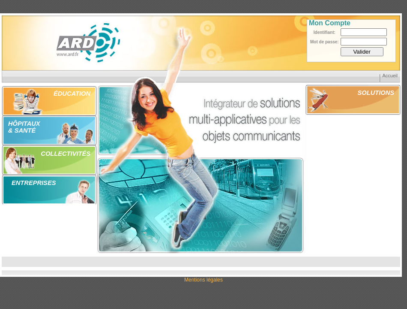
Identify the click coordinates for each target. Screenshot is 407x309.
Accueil (390, 75)
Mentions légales (203, 280)
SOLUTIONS (376, 92)
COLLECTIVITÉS (65, 153)
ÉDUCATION (72, 93)
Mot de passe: (324, 41)
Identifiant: (324, 32)
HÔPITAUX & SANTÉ (24, 127)
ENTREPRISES (34, 182)
